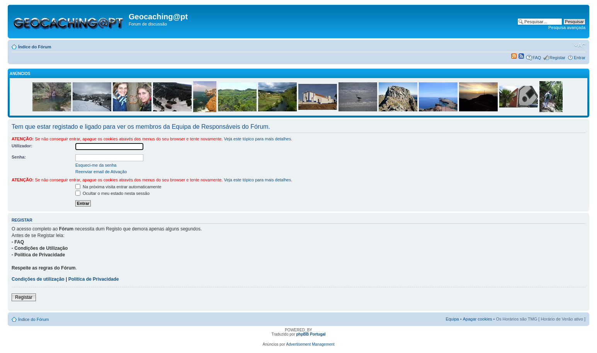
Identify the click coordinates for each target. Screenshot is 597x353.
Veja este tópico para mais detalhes (257, 138)
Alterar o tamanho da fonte (579, 45)
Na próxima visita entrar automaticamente (118, 186)
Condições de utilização (38, 279)
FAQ (536, 57)
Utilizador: (22, 145)
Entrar (579, 57)
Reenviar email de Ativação (101, 171)
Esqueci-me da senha (95, 165)
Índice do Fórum (34, 46)
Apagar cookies (477, 319)
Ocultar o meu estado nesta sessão (112, 193)
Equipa (452, 319)
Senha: (19, 157)
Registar (557, 57)
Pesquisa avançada (566, 27)
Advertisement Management (310, 344)
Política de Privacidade (93, 279)
